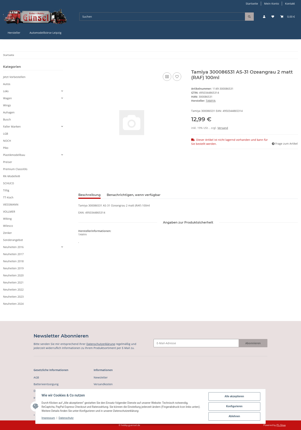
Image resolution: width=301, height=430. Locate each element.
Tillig (6, 190)
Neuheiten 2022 (13, 289)
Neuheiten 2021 (13, 282)
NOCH (7, 141)
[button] (264, 16)
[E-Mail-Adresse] (196, 343)
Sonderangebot (13, 240)
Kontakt (290, 3)
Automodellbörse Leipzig (45, 32)
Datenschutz (66, 418)
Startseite (252, 3)
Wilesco (8, 226)
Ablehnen (234, 416)
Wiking (7, 218)
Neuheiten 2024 (13, 304)
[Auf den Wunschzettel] (177, 76)
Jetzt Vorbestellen (14, 77)
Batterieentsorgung (46, 384)
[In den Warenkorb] (81, 67)
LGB (5, 133)
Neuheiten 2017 (13, 254)
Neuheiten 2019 (13, 268)
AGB (36, 377)
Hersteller (14, 32)
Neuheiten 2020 (13, 275)
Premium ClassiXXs (15, 169)
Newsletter (101, 377)
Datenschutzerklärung (100, 344)
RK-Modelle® (11, 176)
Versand (222, 128)
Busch (7, 119)
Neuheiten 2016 (13, 247)
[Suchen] (162, 16)
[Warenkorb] (287, 16)
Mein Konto (271, 3)
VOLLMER (9, 211)
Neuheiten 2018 (13, 261)
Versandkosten (103, 384)
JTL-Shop (281, 425)
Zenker (7, 233)
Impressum (48, 418)
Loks (6, 91)
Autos (6, 84)
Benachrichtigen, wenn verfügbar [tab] (133, 195)
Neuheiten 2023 (13, 296)
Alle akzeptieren (234, 396)
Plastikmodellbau (14, 155)
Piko (5, 148)
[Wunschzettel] (272, 16)
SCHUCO (8, 183)
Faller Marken (12, 126)
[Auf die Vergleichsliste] (167, 76)
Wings (7, 105)
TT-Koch (8, 197)
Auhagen (9, 112)
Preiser (7, 162)
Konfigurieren (234, 406)
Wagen (7, 98)
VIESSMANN (10, 204)
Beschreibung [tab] (89, 195)
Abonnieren (253, 343)
